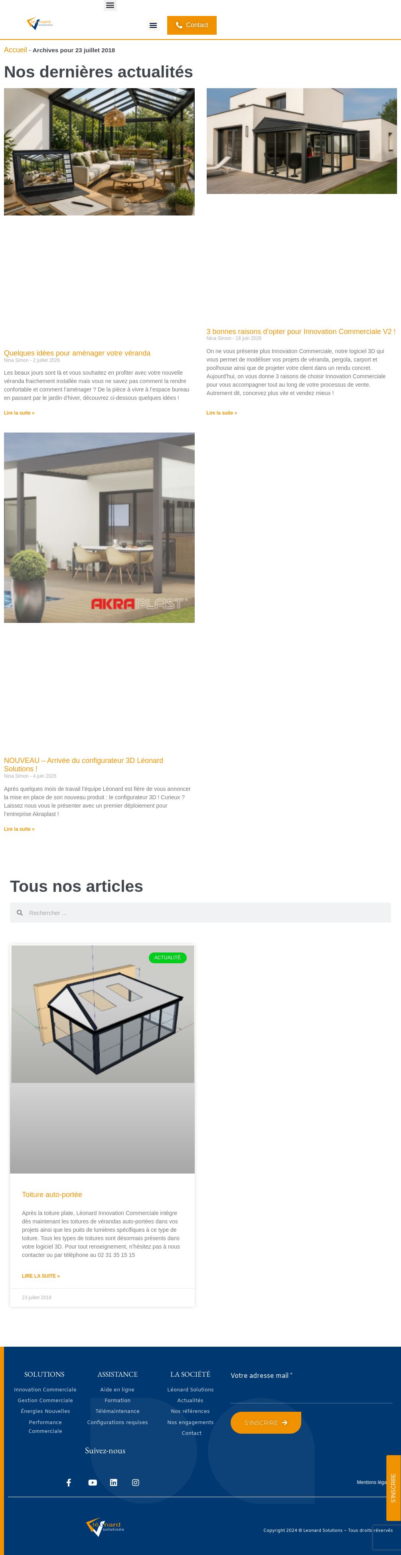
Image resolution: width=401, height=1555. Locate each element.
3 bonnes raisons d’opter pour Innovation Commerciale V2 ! (301, 331)
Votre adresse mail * (261, 1376)
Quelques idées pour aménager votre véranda (77, 353)
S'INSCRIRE (393, 1488)
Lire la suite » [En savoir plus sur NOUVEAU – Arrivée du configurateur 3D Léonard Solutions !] (19, 829)
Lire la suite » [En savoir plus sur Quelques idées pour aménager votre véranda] (19, 412)
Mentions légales (375, 1482)
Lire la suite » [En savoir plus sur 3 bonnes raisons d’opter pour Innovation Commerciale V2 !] (222, 412)
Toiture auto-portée (52, 1195)
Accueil (15, 49)
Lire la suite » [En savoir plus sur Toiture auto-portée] (41, 1276)
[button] (153, 25)
